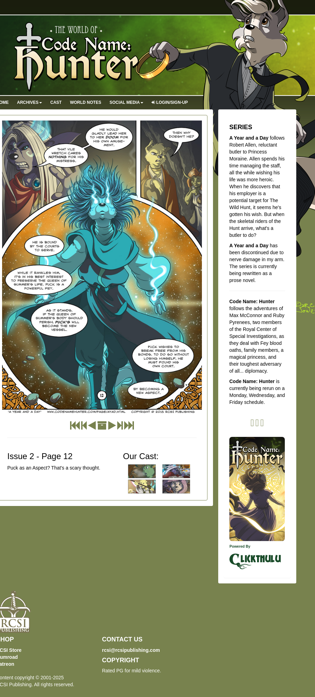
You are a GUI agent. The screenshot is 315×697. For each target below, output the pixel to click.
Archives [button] (29, 102)
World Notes (85, 102)
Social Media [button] (126, 102)
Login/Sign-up (170, 102)
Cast (56, 102)
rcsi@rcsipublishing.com (131, 650)
